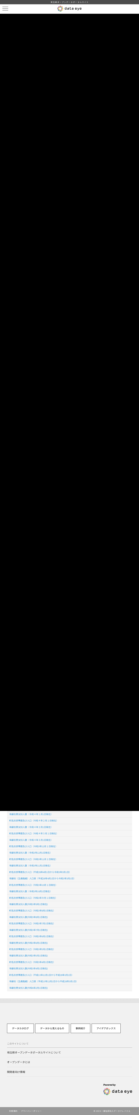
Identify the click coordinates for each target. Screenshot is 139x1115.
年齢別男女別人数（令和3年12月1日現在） (30, 852)
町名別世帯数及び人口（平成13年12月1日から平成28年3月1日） (41, 975)
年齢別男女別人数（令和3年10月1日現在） (30, 891)
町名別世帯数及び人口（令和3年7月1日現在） (32, 923)
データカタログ (20, 1028)
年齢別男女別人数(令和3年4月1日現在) (28, 968)
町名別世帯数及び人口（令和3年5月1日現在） (32, 949)
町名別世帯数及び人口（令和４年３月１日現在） (33, 833)
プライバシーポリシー (31, 1111)
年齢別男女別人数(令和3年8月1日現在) (28, 917)
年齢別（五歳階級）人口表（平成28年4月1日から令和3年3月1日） (42, 878)
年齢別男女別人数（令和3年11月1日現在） (30, 865)
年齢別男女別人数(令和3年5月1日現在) (28, 955)
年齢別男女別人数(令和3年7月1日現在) (28, 930)
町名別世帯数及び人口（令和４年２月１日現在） (33, 820)
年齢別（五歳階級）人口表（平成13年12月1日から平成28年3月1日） (43, 981)
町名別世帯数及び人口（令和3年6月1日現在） (32, 936)
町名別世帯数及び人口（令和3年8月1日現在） (32, 910)
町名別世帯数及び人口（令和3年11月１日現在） (33, 859)
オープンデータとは (18, 1062)
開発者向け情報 (16, 1072)
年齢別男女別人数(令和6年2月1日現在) (28, 987)
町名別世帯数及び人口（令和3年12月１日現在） (33, 846)
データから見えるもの (52, 1028)
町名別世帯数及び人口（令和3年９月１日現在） (33, 897)
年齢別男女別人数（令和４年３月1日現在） (31, 840)
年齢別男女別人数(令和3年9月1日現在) (28, 904)
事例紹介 (80, 1028)
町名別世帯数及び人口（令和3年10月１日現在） (33, 885)
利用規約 (13, 1111)
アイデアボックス (106, 1028)
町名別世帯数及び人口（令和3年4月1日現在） (32, 962)
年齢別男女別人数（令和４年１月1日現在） (31, 814)
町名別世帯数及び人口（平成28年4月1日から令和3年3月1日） (40, 872)
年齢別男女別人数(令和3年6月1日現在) (28, 942)
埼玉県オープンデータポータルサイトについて (34, 1052)
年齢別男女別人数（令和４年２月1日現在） (31, 827)
